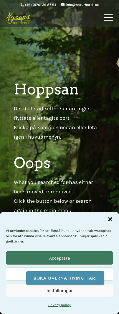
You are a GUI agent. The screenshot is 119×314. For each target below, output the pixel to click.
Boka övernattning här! (65, 277)
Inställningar (60, 290)
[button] (110, 219)
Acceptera (59, 258)
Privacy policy (59, 305)
